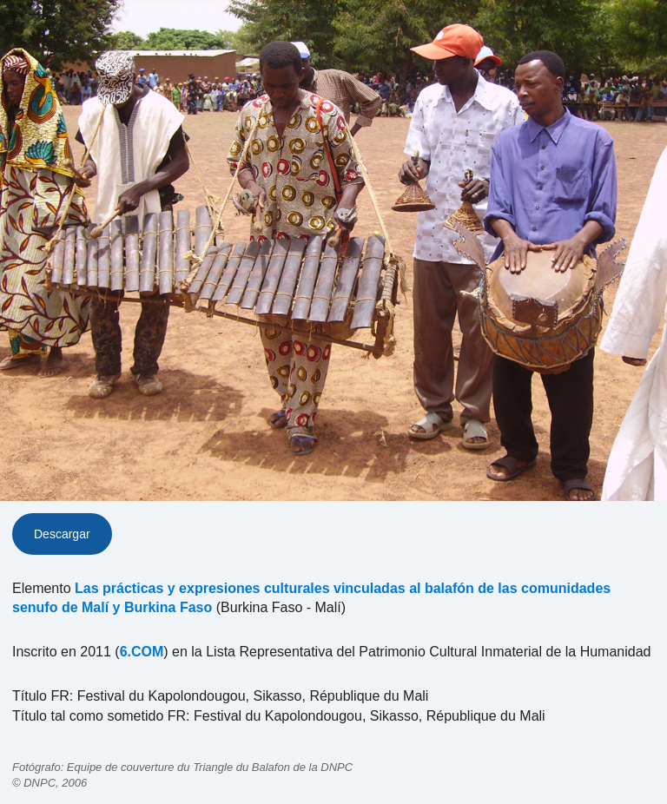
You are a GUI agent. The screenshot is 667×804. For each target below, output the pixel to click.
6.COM (142, 651)
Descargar (62, 534)
